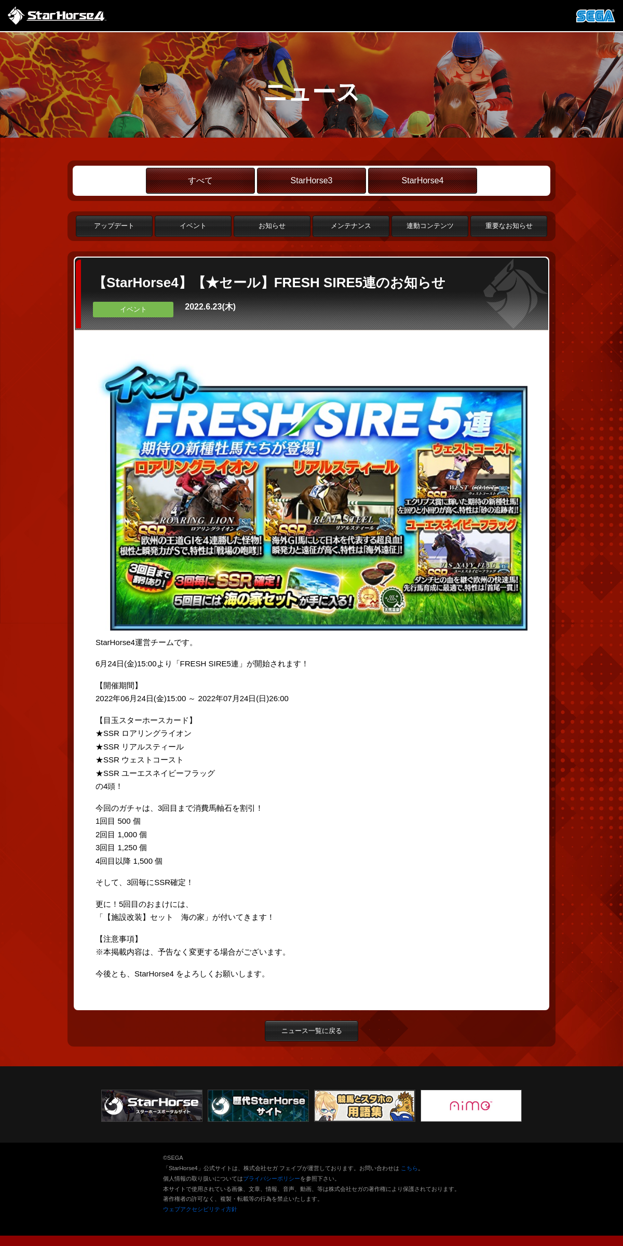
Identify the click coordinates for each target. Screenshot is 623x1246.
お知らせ (272, 226)
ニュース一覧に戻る (311, 1031)
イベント (193, 226)
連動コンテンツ (430, 226)
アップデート (114, 226)
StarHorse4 (423, 180)
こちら (409, 1168)
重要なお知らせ (509, 226)
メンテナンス (351, 226)
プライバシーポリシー (271, 1178)
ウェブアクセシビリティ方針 (200, 1209)
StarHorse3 (312, 180)
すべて (200, 180)
